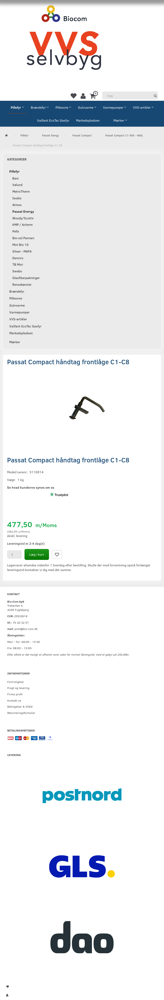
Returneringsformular (21, 713)
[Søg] (155, 95)
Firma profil (15, 694)
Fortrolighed (15, 682)
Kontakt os (14, 700)
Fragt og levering (18, 688)
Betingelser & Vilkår (20, 706)
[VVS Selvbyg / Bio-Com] (64, 42)
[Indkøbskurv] (93, 96)
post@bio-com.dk (26, 629)
